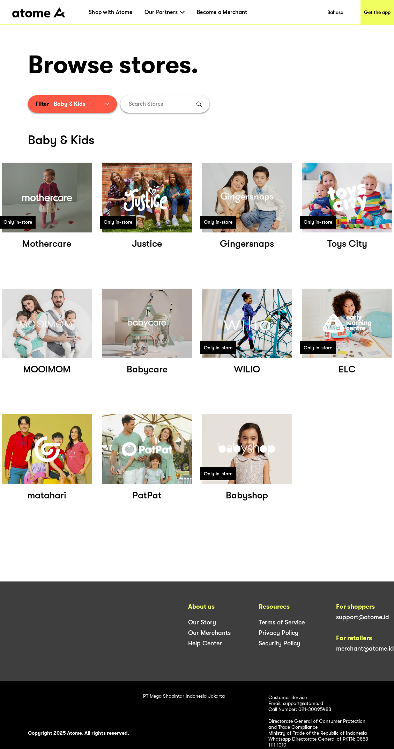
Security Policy (279, 643)
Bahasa (335, 12)
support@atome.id (362, 617)
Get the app (377, 12)
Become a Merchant (222, 12)
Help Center (205, 643)
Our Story (202, 622)
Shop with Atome (110, 12)
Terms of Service (282, 622)
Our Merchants (209, 632)
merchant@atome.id (365, 648)
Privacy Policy (278, 632)
